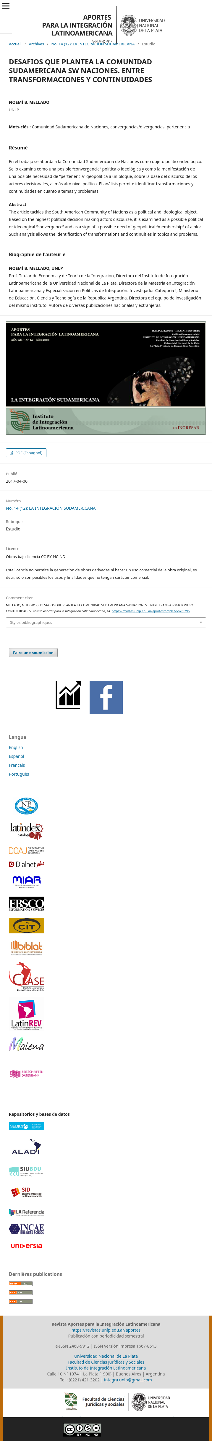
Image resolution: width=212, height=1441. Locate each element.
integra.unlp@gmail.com (128, 1380)
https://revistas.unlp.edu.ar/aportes (106, 1330)
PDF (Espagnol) (28, 452)
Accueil (15, 44)
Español (16, 756)
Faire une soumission (33, 652)
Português (19, 774)
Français (17, 765)
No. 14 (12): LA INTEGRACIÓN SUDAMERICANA (93, 44)
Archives (36, 44)
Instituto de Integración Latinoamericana (106, 1368)
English (16, 747)
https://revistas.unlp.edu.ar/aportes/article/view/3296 (151, 611)
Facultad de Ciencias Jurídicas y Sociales (106, 1362)
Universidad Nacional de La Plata (106, 1356)
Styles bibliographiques (31, 622)
